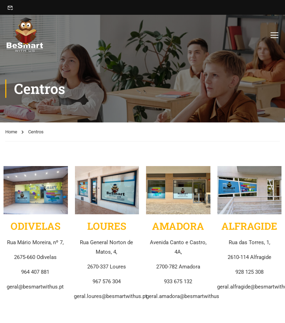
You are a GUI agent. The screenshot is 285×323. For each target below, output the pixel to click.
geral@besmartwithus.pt (35, 287)
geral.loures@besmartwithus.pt (110, 296)
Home (11, 131)
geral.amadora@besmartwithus (182, 296)
